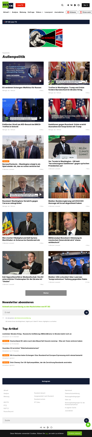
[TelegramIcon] (67, 5)
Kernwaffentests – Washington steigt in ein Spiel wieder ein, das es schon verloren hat (21, 165)
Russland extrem (39, 399)
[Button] (86, 312)
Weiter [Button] (46, 293)
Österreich (85, 12)
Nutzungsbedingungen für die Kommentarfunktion (75, 403)
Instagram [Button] (46, 381)
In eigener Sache (70, 407)
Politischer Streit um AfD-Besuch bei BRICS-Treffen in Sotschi (21, 125)
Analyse (15, 12)
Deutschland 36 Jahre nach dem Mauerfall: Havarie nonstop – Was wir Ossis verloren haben (46, 341)
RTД (5, 405)
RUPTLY (6, 408)
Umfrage (31, 12)
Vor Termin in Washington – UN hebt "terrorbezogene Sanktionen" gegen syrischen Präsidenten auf (68, 163)
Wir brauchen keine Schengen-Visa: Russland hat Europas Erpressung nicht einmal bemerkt (46, 355)
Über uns (68, 399)
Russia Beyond (8, 411)
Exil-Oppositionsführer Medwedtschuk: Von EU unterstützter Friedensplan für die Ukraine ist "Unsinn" (22, 279)
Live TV (20, 5)
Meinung (23, 12)
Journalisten (59, 12)
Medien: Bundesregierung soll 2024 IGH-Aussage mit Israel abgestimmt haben (66, 202)
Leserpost (49, 12)
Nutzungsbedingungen (72, 396)
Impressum (68, 390)
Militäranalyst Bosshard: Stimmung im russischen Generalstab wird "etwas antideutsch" (65, 240)
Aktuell (6, 12)
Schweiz (71, 12)
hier (46, 433)
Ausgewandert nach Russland (44, 396)
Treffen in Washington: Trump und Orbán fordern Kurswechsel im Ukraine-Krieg (66, 88)
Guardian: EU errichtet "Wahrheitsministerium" (20, 348)
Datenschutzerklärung (72, 393)
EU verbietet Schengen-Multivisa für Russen (21, 87)
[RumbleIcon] (75, 5)
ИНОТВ (6, 402)
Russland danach (39, 393)
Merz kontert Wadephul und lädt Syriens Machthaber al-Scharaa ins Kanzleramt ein (21, 239)
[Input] (46, 312)
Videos (39, 12)
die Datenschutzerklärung (23, 318)
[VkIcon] (71, 5)
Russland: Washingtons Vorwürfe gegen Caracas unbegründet (20, 202)
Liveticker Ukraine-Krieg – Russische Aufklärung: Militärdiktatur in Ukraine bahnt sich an (37, 334)
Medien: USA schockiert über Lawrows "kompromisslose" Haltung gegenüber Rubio (67, 278)
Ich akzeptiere (18, 318)
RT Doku (37, 402)
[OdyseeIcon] (78, 5)
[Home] (7, 5)
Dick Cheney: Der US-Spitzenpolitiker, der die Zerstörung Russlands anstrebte (41, 362)
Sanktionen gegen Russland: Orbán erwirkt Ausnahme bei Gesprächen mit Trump (67, 125)
